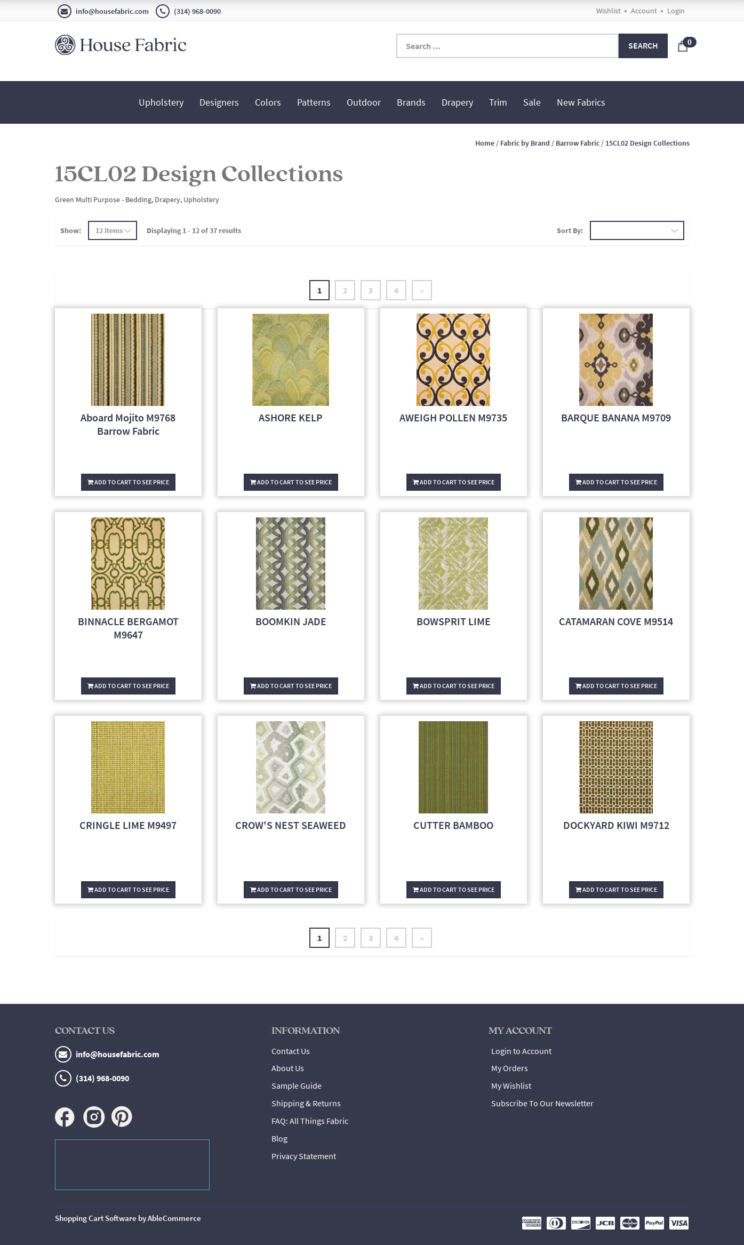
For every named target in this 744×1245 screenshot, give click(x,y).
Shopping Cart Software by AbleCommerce (128, 1218)
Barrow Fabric (577, 143)
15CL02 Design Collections (647, 143)
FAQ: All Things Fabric (309, 1120)
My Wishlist (511, 1085)
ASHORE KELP (291, 417)
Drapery (457, 102)
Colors (268, 102)
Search (643, 45)
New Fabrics (581, 102)
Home (484, 143)
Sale (532, 102)
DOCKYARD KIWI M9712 (616, 825)
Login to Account (521, 1051)
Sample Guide (296, 1085)
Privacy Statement (303, 1156)
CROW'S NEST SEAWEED (290, 825)
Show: (70, 230)
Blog (279, 1138)
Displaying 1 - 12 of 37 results (194, 230)
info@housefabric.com (103, 11)
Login (676, 10)
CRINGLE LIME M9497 (128, 825)
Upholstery (161, 102)
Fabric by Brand (525, 143)
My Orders (509, 1068)
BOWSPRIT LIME (454, 621)
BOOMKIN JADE (290, 621)
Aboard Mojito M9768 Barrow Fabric (128, 424)
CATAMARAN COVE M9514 (616, 621)
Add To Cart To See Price (128, 482)
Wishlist (608, 10)
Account (644, 10)
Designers (219, 102)
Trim (498, 102)
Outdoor (364, 102)
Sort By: (570, 230)
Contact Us (290, 1051)
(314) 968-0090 (188, 11)
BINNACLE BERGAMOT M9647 (128, 627)
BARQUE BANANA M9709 (616, 417)
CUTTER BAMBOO (453, 825)
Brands (411, 102)
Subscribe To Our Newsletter (542, 1103)
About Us (287, 1068)
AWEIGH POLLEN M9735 (453, 417)
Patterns (314, 102)
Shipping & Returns (306, 1103)
